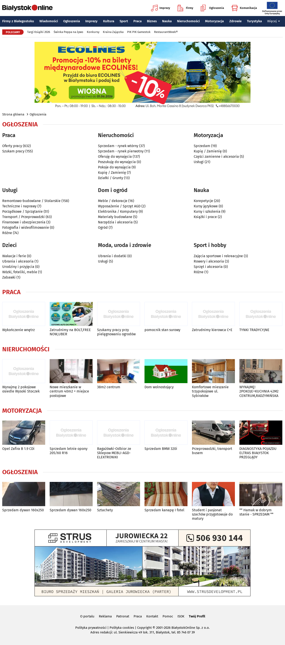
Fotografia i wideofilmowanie (25, 227)
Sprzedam (202, 146)
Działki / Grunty (110, 178)
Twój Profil (197, 616)
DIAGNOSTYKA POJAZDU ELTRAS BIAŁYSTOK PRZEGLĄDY (258, 453)
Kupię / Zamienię (112, 172)
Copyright (144, 628)
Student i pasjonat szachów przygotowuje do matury (212, 514)
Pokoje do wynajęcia (114, 167)
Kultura (108, 21)
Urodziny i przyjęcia (18, 267)
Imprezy (160, 8)
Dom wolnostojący (159, 387)
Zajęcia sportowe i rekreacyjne (218, 256)
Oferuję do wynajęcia (115, 156)
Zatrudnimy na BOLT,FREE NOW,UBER (70, 332)
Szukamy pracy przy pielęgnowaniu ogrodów (116, 332)
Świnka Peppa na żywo (68, 31)
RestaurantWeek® (166, 31)
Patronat (122, 616)
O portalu (87, 616)
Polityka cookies (122, 628)
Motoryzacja (214, 21)
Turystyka (254, 21)
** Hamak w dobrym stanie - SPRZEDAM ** (256, 512)
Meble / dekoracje (112, 201)
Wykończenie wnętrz (18, 330)
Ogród (103, 227)
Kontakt (152, 616)
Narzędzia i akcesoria (115, 222)
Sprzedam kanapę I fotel (164, 510)
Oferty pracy (12, 146)
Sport (124, 21)
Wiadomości (48, 21)
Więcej (273, 21)
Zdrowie (235, 21)
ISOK (180, 616)
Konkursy (93, 31)
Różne (7, 233)
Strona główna (13, 114)
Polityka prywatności (90, 628)
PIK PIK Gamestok (139, 31)
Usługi (199, 162)
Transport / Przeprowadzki (23, 217)
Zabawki (9, 277)
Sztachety (105, 510)
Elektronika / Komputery (118, 211)
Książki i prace (205, 217)
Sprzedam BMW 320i (161, 449)
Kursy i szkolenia (207, 211)
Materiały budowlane (115, 217)
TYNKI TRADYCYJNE (254, 330)
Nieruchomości (188, 21)
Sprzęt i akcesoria (208, 267)
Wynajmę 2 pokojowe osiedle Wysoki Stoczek (21, 389)
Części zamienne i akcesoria (216, 156)
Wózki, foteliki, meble (19, 272)
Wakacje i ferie (14, 256)
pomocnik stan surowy (162, 330)
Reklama (105, 616)
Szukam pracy (13, 151)
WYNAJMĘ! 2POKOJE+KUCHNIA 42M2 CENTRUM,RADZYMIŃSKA (259, 391)
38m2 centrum (108, 387)
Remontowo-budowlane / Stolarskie (31, 201)
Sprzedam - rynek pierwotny (121, 151)
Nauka (167, 21)
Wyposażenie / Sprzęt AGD (119, 206)
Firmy (185, 8)
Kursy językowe (206, 206)
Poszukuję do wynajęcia (117, 162)
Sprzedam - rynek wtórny (118, 146)
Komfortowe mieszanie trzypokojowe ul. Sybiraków (210, 391)
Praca (137, 21)
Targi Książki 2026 (38, 31)
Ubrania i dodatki (112, 256)
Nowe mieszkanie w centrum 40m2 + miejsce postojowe (69, 391)
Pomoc (168, 616)
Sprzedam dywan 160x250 (23, 510)
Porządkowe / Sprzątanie (22, 211)
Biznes (152, 21)
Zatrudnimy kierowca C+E (212, 330)
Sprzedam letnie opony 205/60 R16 (69, 451)
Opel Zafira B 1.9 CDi (18, 449)
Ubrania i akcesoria (18, 261)
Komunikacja (244, 8)
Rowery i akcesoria (209, 261)
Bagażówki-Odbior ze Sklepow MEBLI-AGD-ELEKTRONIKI (114, 453)
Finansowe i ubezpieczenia (23, 222)
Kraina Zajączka (113, 31)
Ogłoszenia (212, 8)
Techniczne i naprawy (19, 206)
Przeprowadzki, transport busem (212, 451)
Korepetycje (203, 201)
